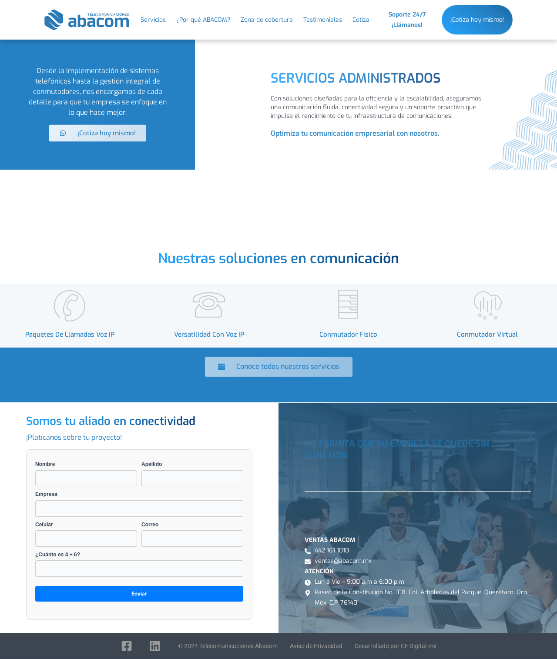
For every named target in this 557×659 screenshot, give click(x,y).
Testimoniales (322, 20)
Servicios (153, 20)
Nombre (86, 473)
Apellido (192, 473)
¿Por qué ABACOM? (203, 20)
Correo (192, 534)
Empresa (139, 503)
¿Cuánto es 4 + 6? (139, 564)
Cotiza (360, 20)
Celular (86, 534)
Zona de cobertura (267, 20)
